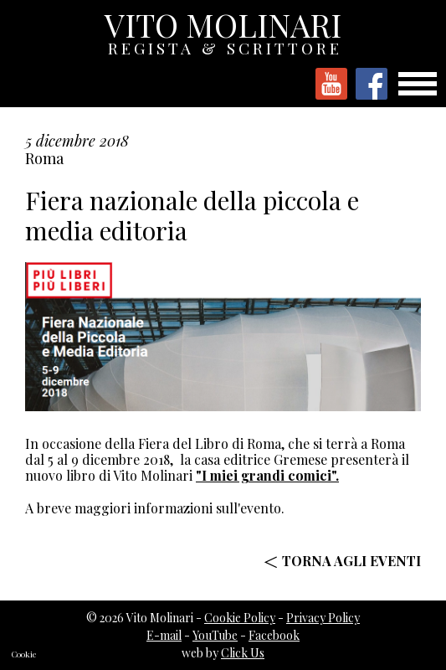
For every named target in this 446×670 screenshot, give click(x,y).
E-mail (164, 635)
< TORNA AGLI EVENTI (342, 561)
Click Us (242, 653)
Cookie (24, 654)
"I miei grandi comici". (267, 475)
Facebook (274, 635)
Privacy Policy (323, 618)
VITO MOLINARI (224, 29)
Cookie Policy (239, 618)
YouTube (215, 635)
